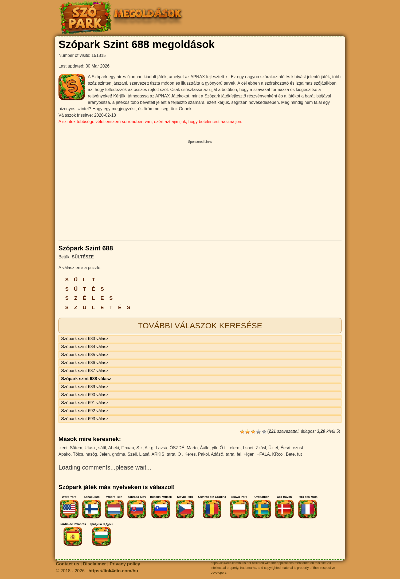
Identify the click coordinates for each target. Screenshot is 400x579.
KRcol (278, 454)
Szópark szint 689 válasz (84, 386)
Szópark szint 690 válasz (84, 394)
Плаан (127, 448)
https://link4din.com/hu (113, 570)
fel (239, 454)
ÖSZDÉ (177, 448)
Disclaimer (94, 563)
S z (139, 448)
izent (63, 448)
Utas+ (90, 448)
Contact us (67, 563)
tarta (171, 454)
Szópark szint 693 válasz (84, 418)
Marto (192, 448)
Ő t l (224, 448)
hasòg (91, 454)
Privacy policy (125, 563)
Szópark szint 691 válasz (84, 402)
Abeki (113, 448)
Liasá (144, 454)
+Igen (249, 454)
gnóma (118, 454)
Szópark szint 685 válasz (84, 354)
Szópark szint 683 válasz (84, 338)
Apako (64, 454)
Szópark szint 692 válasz (84, 410)
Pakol (203, 454)
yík (214, 448)
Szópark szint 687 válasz (84, 370)
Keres (190, 454)
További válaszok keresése (200, 325)
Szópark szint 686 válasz (84, 362)
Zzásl (261, 448)
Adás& (217, 454)
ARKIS (157, 454)
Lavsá (161, 448)
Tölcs (78, 454)
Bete (290, 454)
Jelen (105, 454)
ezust (298, 448)
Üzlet (273, 448)
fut (299, 454)
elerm (235, 448)
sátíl (102, 448)
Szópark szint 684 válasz (84, 346)
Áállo (205, 448)
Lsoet (248, 448)
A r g (149, 448)
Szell (132, 454)
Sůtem (76, 448)
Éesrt (285, 448)
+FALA (263, 454)
